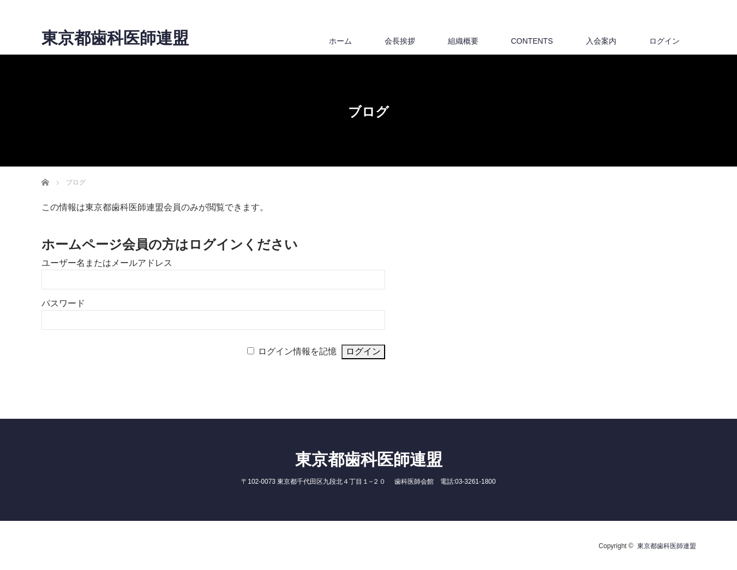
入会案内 (601, 41)
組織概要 (463, 41)
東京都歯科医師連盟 (115, 38)
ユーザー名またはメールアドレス (106, 263)
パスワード (63, 303)
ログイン (664, 41)
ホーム (340, 41)
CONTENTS (532, 41)
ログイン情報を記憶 (297, 351)
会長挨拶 (400, 41)
